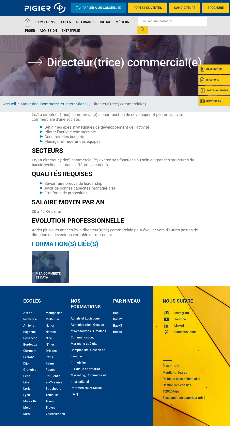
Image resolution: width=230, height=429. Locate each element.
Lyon (26, 395)
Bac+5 (117, 332)
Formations (45, 22)
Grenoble (29, 370)
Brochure (215, 8)
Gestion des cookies (177, 385)
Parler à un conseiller (98, 8)
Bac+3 (117, 325)
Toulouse (52, 395)
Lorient (28, 389)
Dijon (26, 363)
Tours (50, 401)
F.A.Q (74, 394)
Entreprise (71, 31)
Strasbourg (53, 389)
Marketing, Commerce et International (54, 104)
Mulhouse (53, 319)
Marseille (30, 401)
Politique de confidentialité (181, 379)
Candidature (184, 8)
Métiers (122, 22)
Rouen (50, 370)
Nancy (50, 325)
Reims (50, 363)
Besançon (30, 338)
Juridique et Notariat (85, 369)
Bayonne (29, 332)
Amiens (28, 325)
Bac (115, 313)
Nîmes (50, 344)
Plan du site (171, 366)
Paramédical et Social (86, 388)
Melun (27, 407)
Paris (49, 357)
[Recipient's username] (172, 21)
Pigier (30, 31)
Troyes (50, 407)
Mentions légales (175, 372)
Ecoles (65, 22)
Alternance (85, 22)
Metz (26, 414)
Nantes (51, 332)
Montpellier (54, 313)
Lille (26, 382)
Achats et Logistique (85, 318)
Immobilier (78, 363)
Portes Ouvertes (147, 8)
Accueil (9, 104)
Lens (26, 376)
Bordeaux (30, 344)
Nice (49, 338)
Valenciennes (55, 414)
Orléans (51, 351)
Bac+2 (117, 319)
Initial (105, 22)
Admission (48, 31)
